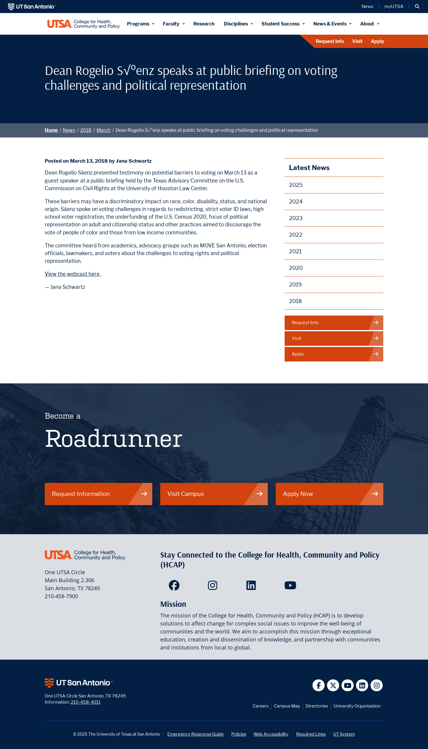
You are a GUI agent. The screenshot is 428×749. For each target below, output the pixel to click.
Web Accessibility (271, 734)
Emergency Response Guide (195, 734)
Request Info (330, 41)
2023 (296, 218)
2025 (296, 185)
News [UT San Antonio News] (368, 6)
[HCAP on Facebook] (175, 587)
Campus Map (287, 705)
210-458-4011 (85, 702)
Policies (238, 734)
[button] (417, 6)
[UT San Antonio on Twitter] (333, 685)
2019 (295, 284)
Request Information (100, 493)
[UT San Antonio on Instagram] (377, 685)
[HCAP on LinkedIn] (252, 587)
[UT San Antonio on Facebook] (318, 685)
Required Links (311, 734)
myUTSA (393, 6)
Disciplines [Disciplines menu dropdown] (236, 24)
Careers (260, 705)
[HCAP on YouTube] (291, 587)
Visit (357, 41)
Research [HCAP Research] (203, 24)
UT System (344, 734)
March (103, 130)
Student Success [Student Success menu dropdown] (280, 24)
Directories (317, 705)
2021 (295, 251)
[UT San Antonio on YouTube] (348, 685)
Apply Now (331, 493)
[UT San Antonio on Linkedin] (362, 685)
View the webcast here (73, 274)
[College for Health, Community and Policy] (83, 24)
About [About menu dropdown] (367, 24)
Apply (377, 41)
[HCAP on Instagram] (214, 587)
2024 (296, 202)
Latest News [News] (309, 168)
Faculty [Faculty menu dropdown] (171, 24)
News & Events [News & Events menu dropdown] (330, 24)
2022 (295, 235)
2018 (86, 130)
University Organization (357, 705)
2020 (296, 268)
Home (51, 130)
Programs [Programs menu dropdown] (138, 24)
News (69, 130)
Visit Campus (215, 493)
